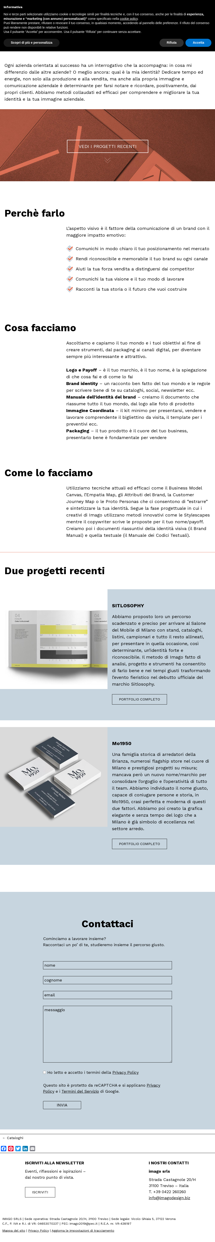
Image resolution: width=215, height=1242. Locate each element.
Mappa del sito (13, 1230)
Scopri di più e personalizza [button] (31, 42)
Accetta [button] (198, 42)
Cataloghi (12, 1138)
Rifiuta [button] (172, 42)
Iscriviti (40, 1192)
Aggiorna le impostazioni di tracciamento (83, 1230)
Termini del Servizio (80, 1091)
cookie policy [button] (129, 18)
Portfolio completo (139, 699)
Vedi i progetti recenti (108, 146)
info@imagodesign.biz (169, 1197)
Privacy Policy (125, 1072)
